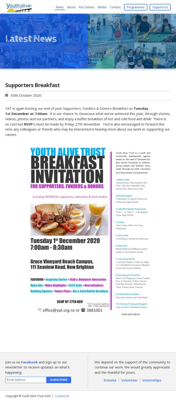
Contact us (62, 396)
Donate (110, 380)
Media (102, 7)
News (60, 7)
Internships (152, 380)
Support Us (160, 7)
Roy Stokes (86, 7)
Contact (115, 7)
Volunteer (129, 380)
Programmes (136, 7)
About (71, 7)
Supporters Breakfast (32, 85)
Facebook (29, 362)
